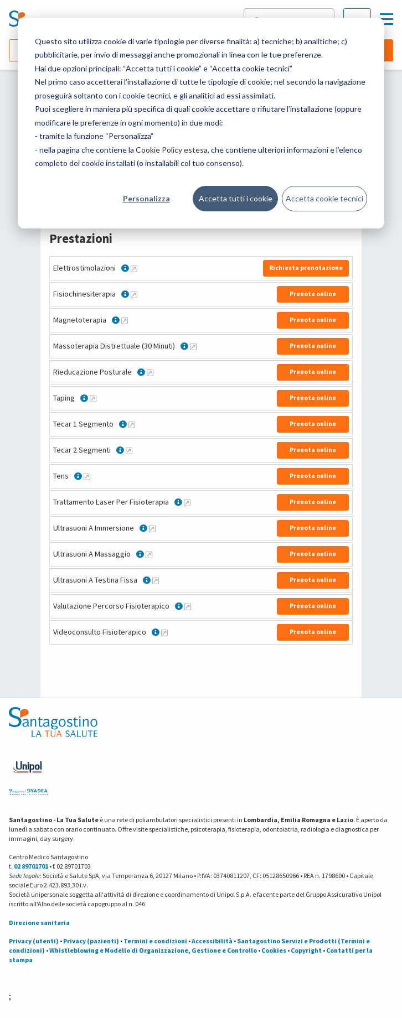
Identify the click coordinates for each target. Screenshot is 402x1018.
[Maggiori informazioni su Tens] (87, 476)
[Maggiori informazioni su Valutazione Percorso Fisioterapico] (187, 606)
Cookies (273, 950)
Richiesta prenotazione (306, 267)
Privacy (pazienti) (91, 941)
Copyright (306, 950)
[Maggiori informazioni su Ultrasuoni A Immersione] (152, 528)
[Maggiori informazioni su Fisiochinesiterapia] (134, 294)
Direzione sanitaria (39, 922)
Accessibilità (212, 941)
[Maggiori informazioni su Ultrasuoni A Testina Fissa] (155, 580)
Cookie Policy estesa (172, 149)
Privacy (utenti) (34, 941)
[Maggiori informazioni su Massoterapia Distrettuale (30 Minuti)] (193, 346)
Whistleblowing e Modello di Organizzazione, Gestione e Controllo (153, 950)
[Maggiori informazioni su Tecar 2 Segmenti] (129, 450)
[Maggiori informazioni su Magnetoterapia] (124, 320)
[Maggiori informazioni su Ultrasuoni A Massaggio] (149, 554)
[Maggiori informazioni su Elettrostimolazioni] (134, 268)
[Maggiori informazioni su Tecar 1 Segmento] (131, 424)
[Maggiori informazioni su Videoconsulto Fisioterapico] (164, 632)
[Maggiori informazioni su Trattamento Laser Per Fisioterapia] (187, 502)
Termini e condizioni (155, 941)
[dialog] (201, 123)
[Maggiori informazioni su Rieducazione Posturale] (150, 372)
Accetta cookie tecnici (324, 198)
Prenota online (313, 293)
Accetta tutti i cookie (235, 198)
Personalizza (146, 198)
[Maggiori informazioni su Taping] (93, 398)
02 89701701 (31, 866)
